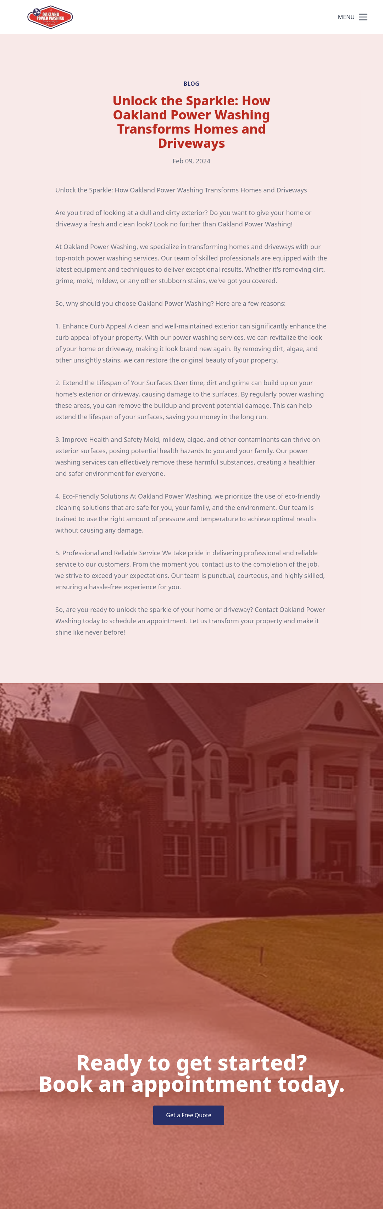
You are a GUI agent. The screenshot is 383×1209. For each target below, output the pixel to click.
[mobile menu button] (363, 17)
